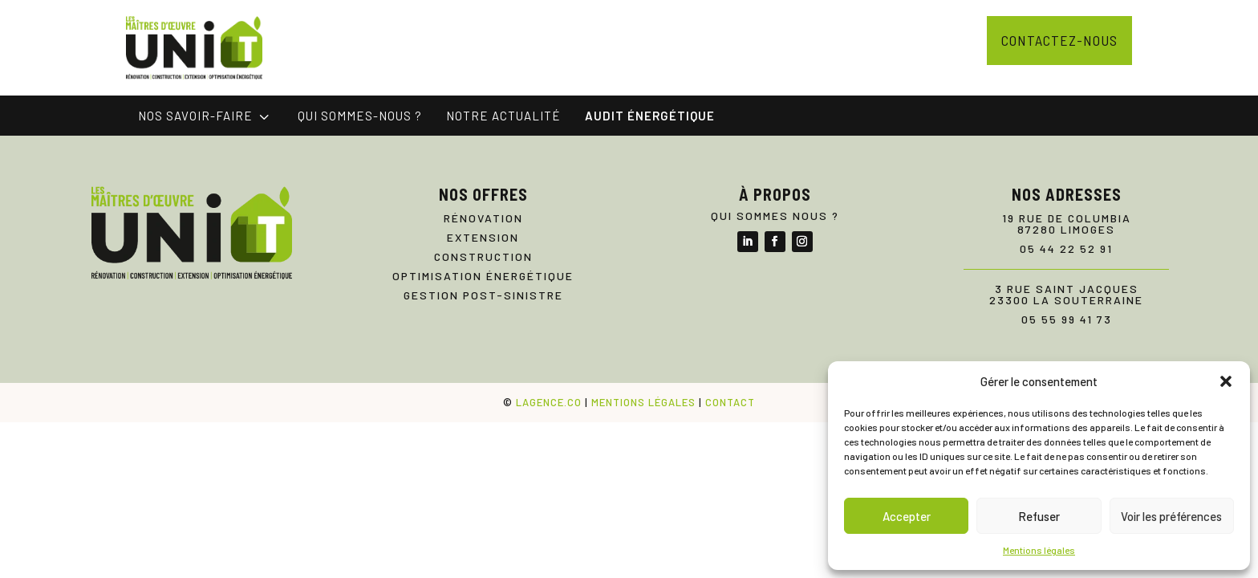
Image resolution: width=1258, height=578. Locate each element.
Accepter (907, 516)
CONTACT (730, 402)
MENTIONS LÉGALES (643, 402)
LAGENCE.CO (549, 402)
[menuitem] (206, 116)
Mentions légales (1039, 550)
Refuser (1039, 516)
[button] (1226, 381)
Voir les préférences (1171, 516)
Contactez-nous (1059, 40)
